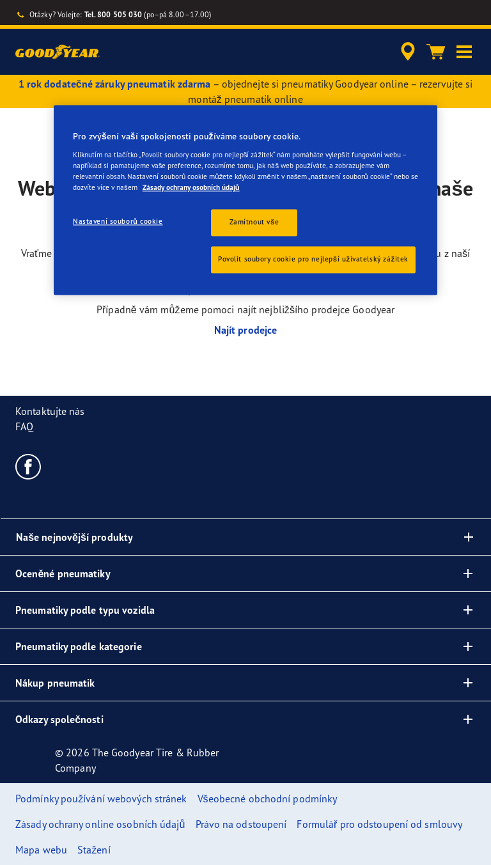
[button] (464, 51)
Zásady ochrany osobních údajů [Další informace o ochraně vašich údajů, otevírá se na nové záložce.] (191, 187)
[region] (245, 200)
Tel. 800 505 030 (113, 14)
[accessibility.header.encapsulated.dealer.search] (406, 51)
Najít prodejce (245, 329)
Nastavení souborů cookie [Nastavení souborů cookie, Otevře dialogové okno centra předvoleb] (118, 221)
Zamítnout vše (254, 221)
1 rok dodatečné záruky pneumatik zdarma (115, 83)
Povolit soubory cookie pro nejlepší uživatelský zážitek (313, 258)
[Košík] (436, 51)
